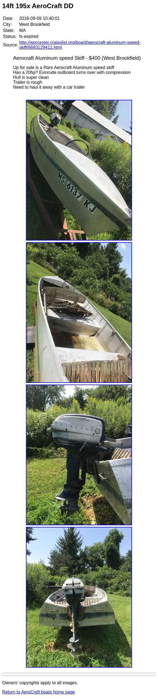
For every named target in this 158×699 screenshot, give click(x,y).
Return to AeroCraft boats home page (38, 692)
